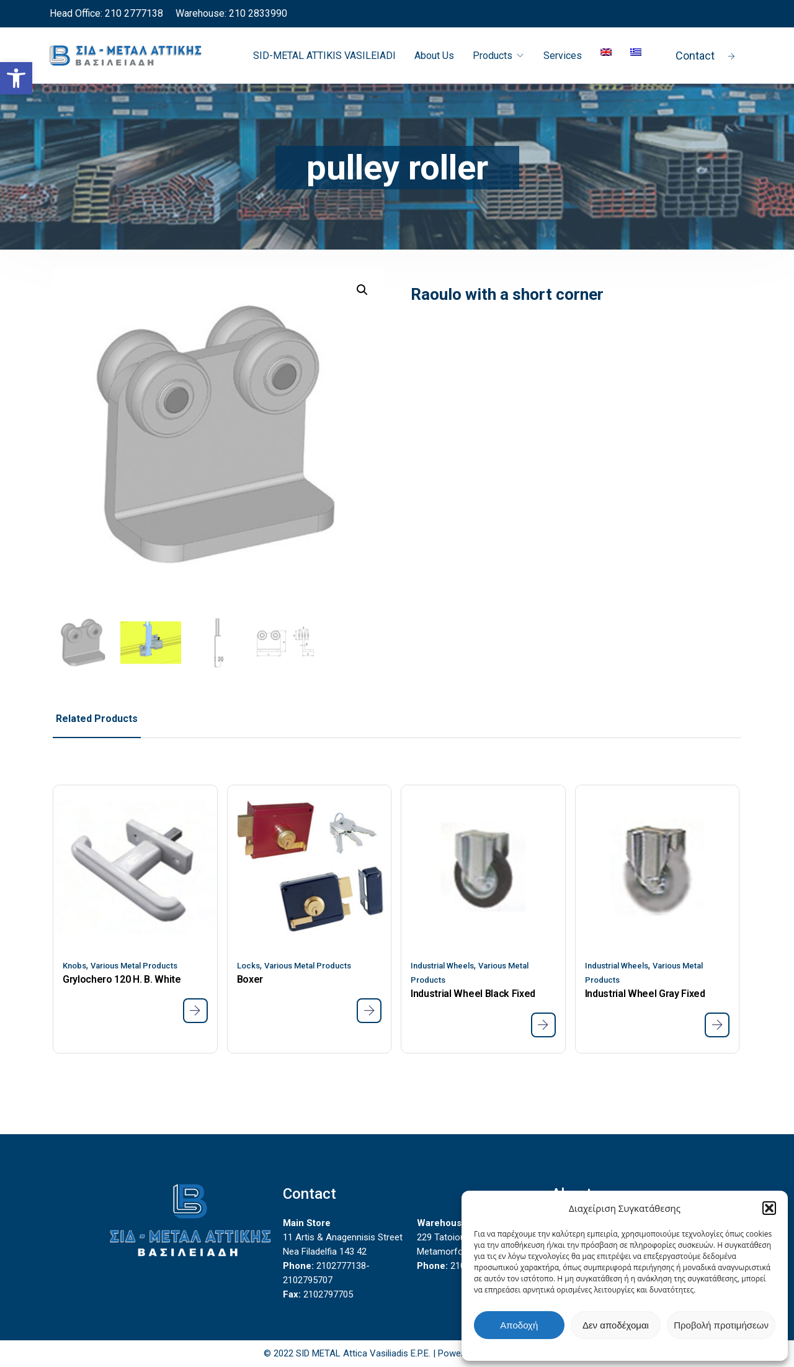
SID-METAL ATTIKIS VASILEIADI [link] (324, 55)
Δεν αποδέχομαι (615, 1325)
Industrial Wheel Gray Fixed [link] (645, 993)
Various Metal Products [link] (134, 965)
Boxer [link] (250, 979)
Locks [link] (248, 965)
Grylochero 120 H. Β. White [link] (122, 979)
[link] (16, 78)
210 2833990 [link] (256, 13)
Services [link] (562, 55)
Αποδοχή (519, 1325)
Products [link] (492, 55)
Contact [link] (705, 55)
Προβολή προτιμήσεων (721, 1325)
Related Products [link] (97, 718)
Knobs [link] (74, 965)
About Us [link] (434, 55)
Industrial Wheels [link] (442, 965)
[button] (769, 1208)
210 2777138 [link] (132, 13)
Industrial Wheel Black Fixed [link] (473, 993)
